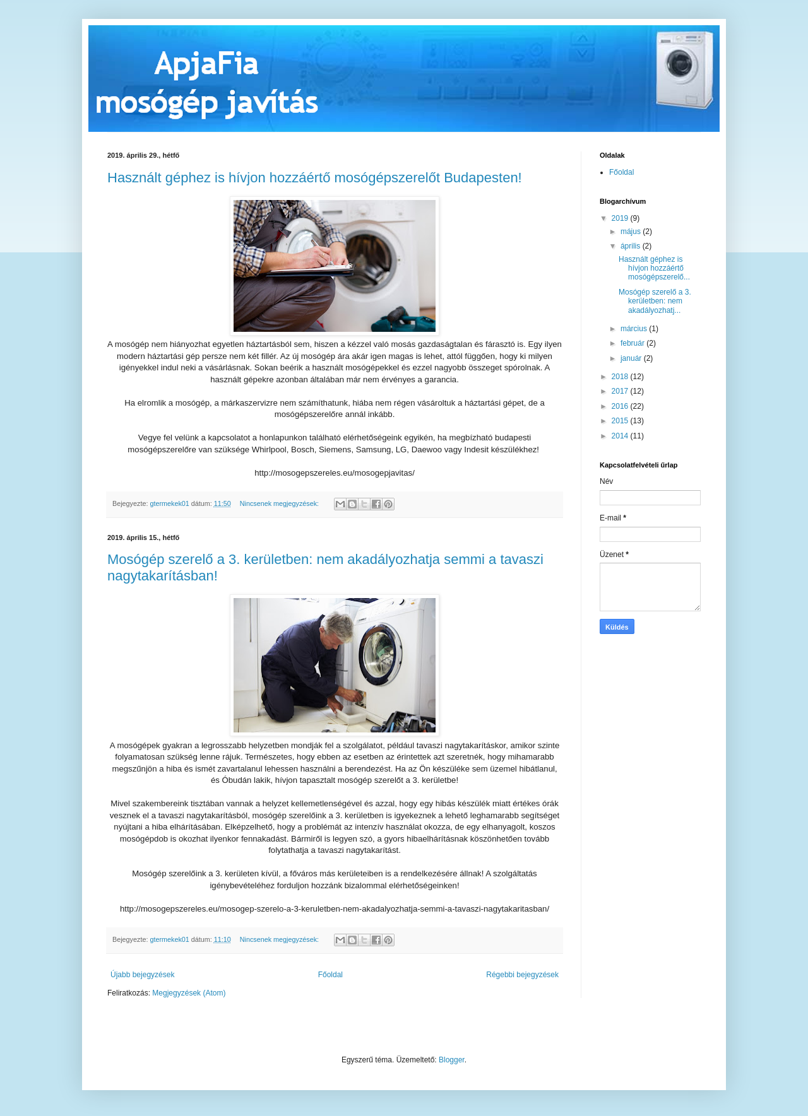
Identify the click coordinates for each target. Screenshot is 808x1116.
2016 (621, 406)
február (633, 343)
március (635, 328)
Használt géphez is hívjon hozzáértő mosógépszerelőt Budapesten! (314, 177)
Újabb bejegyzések (142, 974)
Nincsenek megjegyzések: (280, 503)
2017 (621, 391)
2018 (621, 376)
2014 (621, 436)
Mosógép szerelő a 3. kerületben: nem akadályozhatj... (655, 301)
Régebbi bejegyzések (522, 974)
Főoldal (330, 974)
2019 (621, 218)
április (632, 246)
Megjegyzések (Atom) (188, 993)
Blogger (452, 1059)
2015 (621, 420)
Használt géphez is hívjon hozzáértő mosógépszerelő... (654, 268)
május (632, 231)
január (632, 358)
